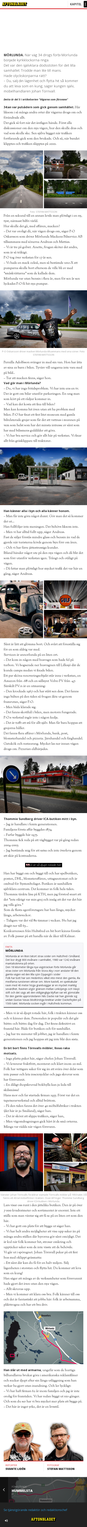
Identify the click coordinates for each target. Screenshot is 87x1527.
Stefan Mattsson (61, 1469)
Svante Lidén (15, 1469)
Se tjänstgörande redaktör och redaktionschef (35, 1510)
